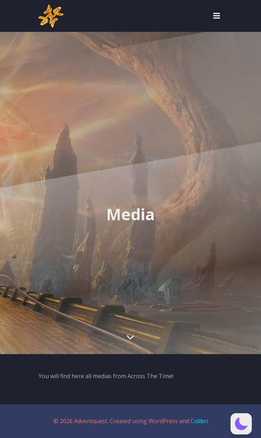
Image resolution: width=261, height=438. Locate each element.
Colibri (199, 421)
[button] (241, 423)
